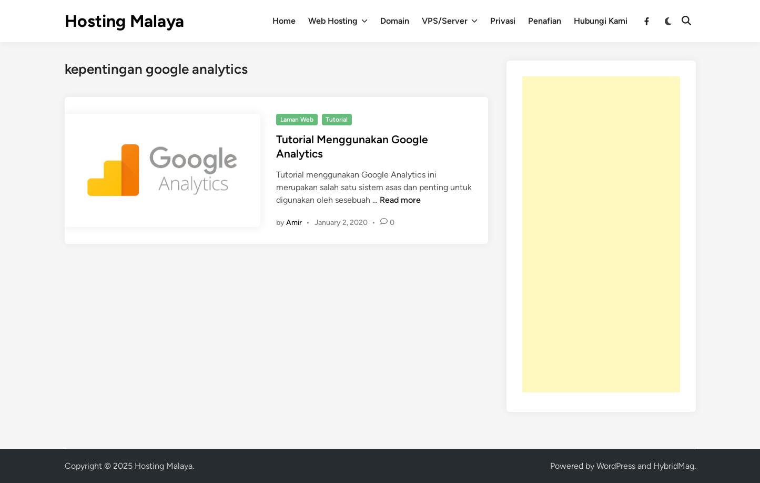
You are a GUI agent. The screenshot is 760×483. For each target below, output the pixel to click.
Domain (394, 21)
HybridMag (673, 466)
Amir (294, 222)
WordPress (615, 466)
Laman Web (296, 119)
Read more (400, 200)
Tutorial (337, 119)
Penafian (544, 21)
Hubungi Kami (600, 21)
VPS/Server (450, 21)
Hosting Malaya (124, 21)
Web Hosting (338, 21)
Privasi (502, 21)
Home (284, 21)
